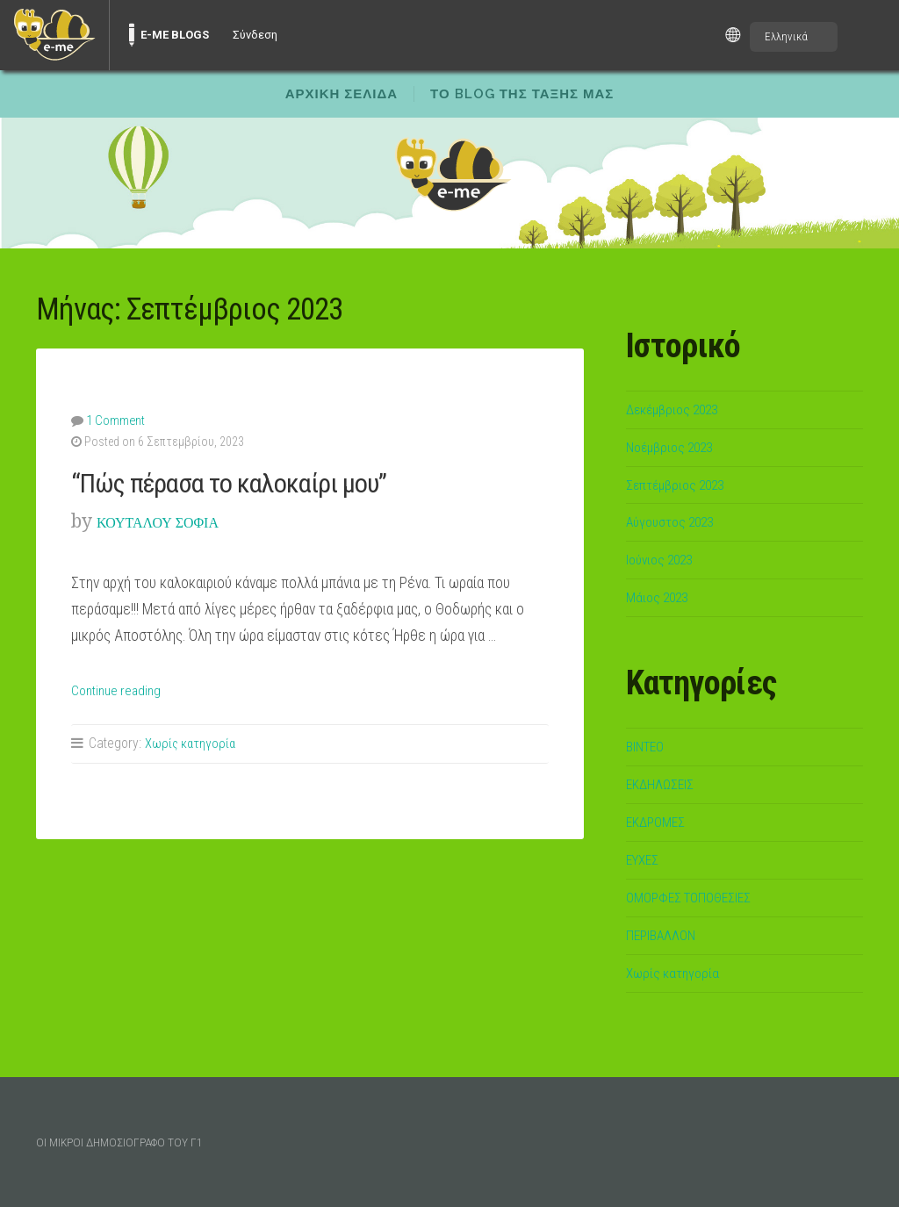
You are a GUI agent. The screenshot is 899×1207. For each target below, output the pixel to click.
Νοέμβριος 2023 (676, 447)
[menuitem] (54, 35)
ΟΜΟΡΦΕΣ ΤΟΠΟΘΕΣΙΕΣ (697, 897)
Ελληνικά (786, 36)
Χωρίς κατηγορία (192, 742)
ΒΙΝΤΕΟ (648, 746)
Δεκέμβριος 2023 (680, 409)
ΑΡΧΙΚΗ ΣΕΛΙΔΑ (341, 94)
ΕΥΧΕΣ (645, 859)
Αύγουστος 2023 (677, 521)
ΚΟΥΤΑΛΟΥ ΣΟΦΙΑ (177, 520)
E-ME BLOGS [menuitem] (174, 34)
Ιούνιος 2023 (665, 559)
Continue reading (120, 689)
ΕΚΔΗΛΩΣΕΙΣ (665, 784)
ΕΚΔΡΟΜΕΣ (659, 821)
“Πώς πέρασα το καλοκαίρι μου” (259, 481)
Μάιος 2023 (661, 597)
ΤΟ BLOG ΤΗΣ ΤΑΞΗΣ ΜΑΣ (522, 94)
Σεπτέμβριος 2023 (683, 484)
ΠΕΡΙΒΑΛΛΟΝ (667, 935)
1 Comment (114, 420)
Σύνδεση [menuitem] (255, 34)
